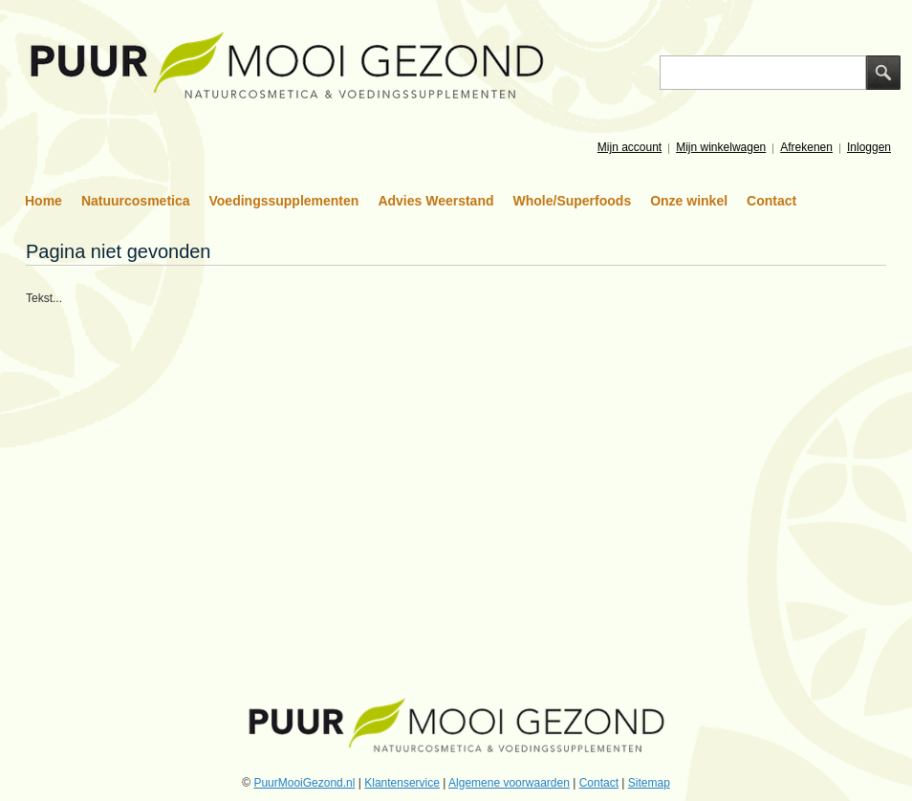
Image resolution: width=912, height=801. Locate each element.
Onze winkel (688, 200)
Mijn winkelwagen (721, 147)
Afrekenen (806, 147)
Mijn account (629, 147)
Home (43, 200)
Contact (771, 200)
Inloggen (869, 147)
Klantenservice (402, 783)
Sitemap (649, 783)
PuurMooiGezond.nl (304, 783)
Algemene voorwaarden (509, 783)
